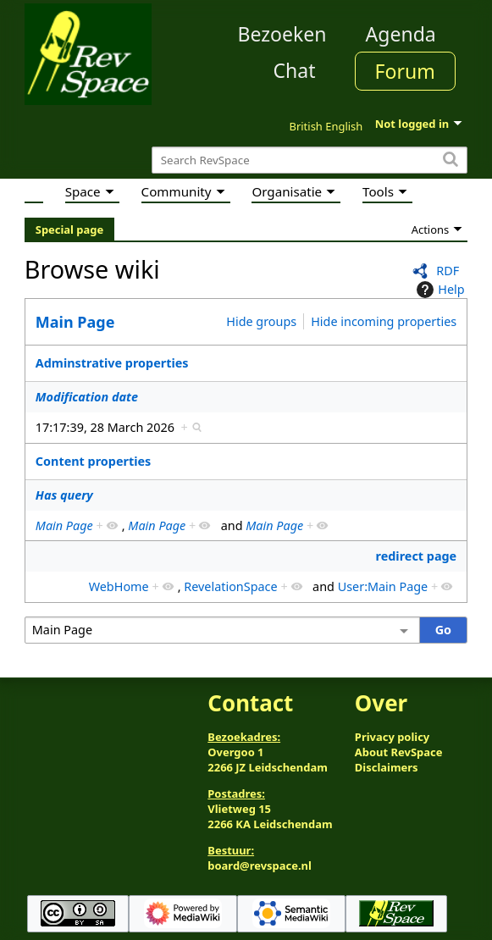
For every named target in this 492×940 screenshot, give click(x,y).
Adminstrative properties (112, 363)
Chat (294, 70)
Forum (405, 71)
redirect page (416, 556)
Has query (64, 495)
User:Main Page (383, 586)
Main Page (75, 322)
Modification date (87, 397)
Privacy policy (392, 736)
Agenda (401, 33)
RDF (447, 271)
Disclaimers (386, 767)
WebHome (119, 586)
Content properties (93, 461)
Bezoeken (282, 33)
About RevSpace (399, 752)
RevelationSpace (230, 586)
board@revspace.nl (259, 865)
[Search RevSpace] (309, 160)
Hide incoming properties (383, 321)
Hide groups (261, 321)
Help (438, 289)
